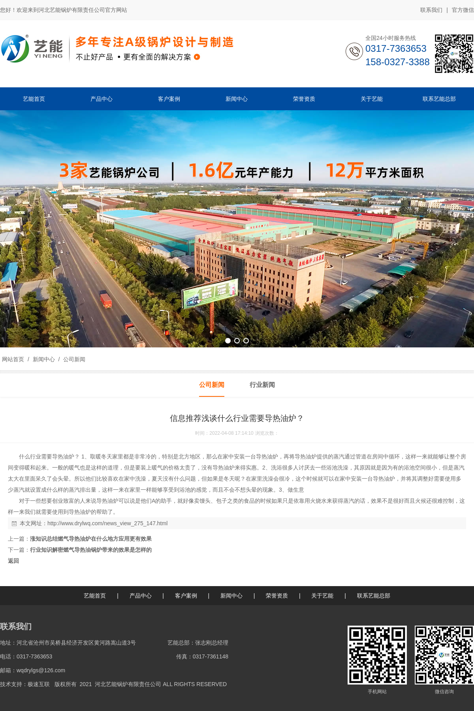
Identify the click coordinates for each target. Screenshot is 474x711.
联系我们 (431, 10)
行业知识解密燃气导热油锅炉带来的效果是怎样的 (91, 550)
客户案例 (186, 595)
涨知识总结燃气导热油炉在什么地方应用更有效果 (91, 539)
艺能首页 (95, 595)
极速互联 (39, 684)
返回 (13, 561)
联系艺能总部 (373, 595)
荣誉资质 (277, 595)
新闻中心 (43, 359)
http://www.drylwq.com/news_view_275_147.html (107, 523)
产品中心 (141, 595)
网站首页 (13, 359)
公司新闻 (73, 359)
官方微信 (463, 10)
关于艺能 (322, 595)
